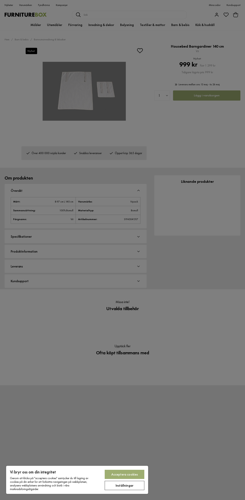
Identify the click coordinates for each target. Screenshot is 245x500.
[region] (77, 480)
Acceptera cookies (124, 474)
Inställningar (124, 485)
